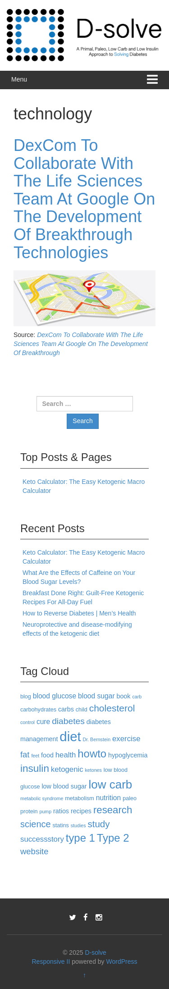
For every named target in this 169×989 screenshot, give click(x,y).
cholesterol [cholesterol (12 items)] (112, 708)
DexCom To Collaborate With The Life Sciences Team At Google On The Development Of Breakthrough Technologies (84, 199)
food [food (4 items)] (47, 755)
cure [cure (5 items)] (43, 721)
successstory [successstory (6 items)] (42, 839)
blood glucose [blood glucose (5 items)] (54, 696)
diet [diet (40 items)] (70, 736)
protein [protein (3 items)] (29, 811)
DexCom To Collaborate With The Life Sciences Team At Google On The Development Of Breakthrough (81, 343)
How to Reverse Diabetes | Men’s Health (79, 613)
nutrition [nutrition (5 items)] (108, 798)
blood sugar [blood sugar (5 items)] (96, 696)
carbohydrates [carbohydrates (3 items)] (38, 709)
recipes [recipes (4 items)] (81, 811)
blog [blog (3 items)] (25, 696)
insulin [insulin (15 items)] (34, 768)
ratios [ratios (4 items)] (61, 811)
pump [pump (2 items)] (46, 811)
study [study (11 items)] (98, 824)
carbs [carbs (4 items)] (66, 709)
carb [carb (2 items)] (137, 696)
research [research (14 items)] (112, 810)
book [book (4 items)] (123, 696)
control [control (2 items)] (27, 722)
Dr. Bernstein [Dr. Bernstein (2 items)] (97, 739)
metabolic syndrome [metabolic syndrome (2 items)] (41, 798)
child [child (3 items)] (81, 709)
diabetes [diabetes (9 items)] (68, 721)
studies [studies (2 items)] (78, 825)
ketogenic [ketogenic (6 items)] (67, 769)
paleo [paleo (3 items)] (130, 798)
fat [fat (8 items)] (24, 754)
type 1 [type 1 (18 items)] (80, 838)
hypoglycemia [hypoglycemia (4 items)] (127, 755)
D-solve (95, 952)
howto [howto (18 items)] (92, 753)
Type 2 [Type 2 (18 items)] (113, 838)
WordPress (121, 961)
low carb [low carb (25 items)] (110, 784)
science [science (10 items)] (35, 824)
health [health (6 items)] (65, 755)
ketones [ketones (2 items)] (93, 770)
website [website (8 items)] (34, 851)
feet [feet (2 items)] (35, 755)
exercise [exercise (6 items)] (126, 738)
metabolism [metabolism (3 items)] (79, 798)
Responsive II (51, 961)
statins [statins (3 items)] (60, 825)
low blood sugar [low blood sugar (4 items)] (64, 786)
